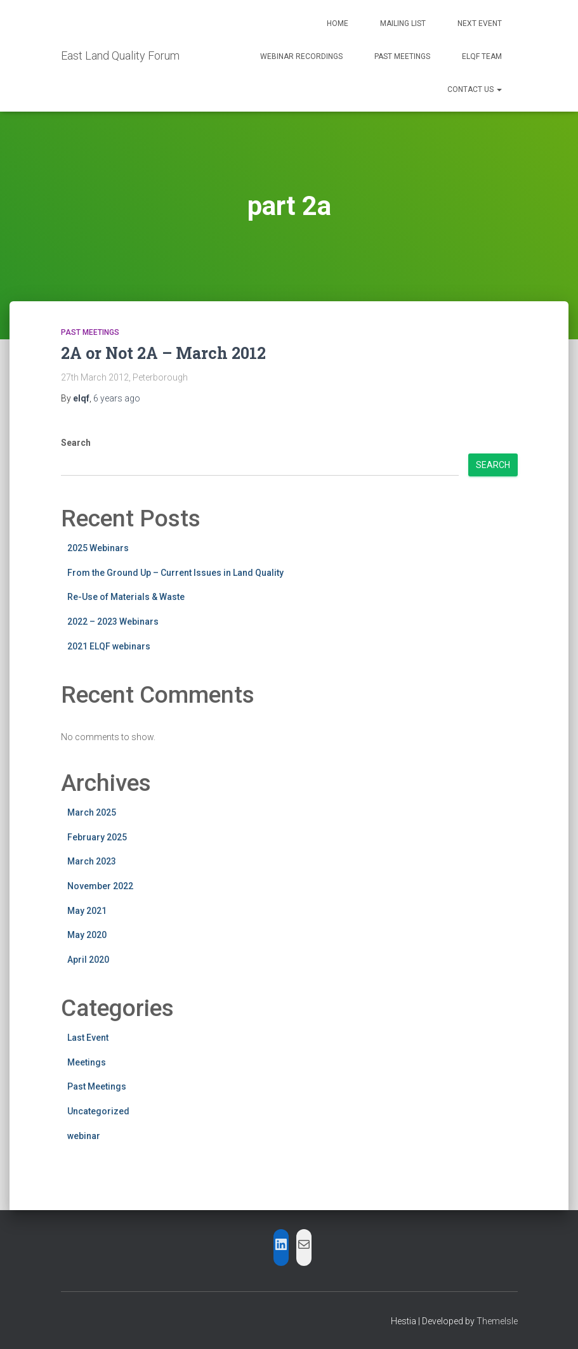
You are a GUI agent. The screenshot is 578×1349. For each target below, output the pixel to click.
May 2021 (87, 911)
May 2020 (87, 935)
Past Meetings (402, 56)
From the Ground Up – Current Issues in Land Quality (175, 573)
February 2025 (97, 837)
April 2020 (88, 960)
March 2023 (91, 861)
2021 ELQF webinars (108, 646)
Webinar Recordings (301, 56)
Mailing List (403, 23)
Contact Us (474, 89)
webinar (83, 1136)
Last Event (87, 1038)
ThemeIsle (497, 1321)
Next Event (479, 23)
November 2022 (100, 886)
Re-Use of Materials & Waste (126, 597)
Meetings (86, 1062)
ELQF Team (482, 56)
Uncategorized (98, 1111)
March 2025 (91, 812)
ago (116, 398)
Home (337, 23)
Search (76, 443)
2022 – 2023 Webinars (113, 621)
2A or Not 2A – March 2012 (163, 352)
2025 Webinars (98, 548)
